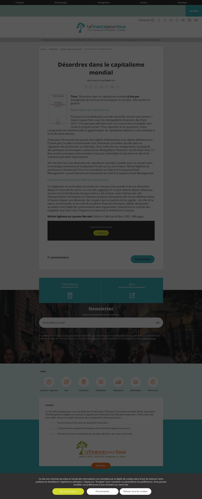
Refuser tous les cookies (135, 491)
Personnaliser (103, 491)
